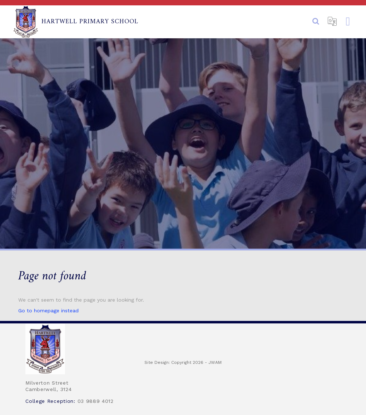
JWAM (215, 362)
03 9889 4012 (96, 401)
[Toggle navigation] (347, 21)
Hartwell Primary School (75, 21)
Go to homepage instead (48, 310)
